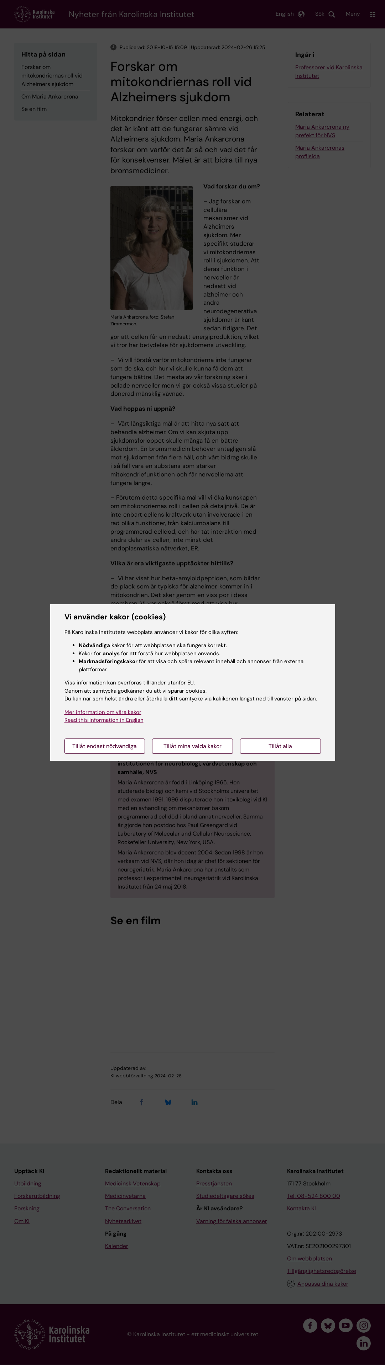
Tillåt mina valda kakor (192, 746)
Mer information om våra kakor (102, 712)
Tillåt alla (280, 746)
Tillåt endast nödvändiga (104, 746)
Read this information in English (104, 720)
